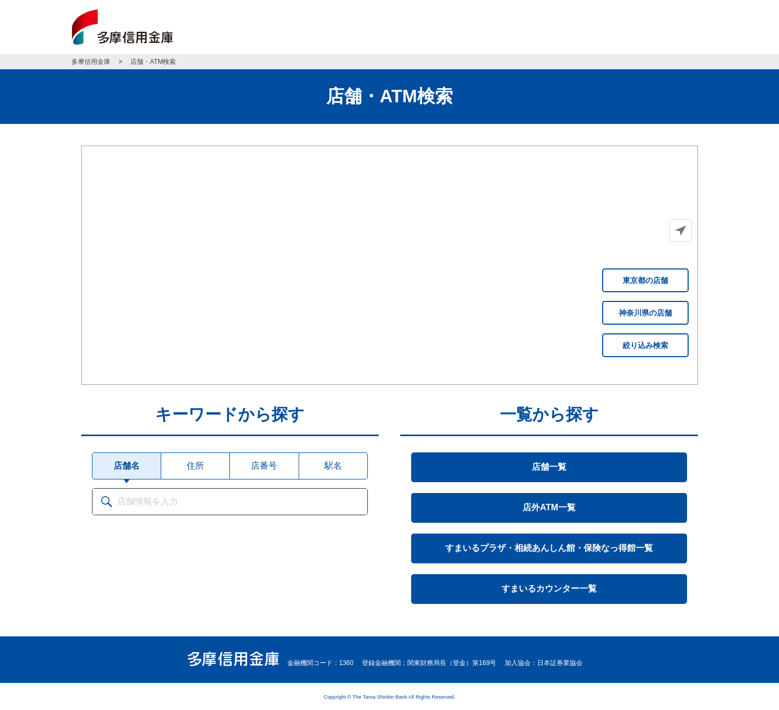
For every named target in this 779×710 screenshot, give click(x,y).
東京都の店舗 (645, 280)
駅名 (333, 465)
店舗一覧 (549, 466)
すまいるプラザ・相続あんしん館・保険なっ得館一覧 (549, 548)
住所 (195, 465)
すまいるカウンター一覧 (549, 588)
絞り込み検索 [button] (645, 345)
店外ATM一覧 (549, 507)
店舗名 (127, 465)
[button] (680, 230)
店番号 (264, 465)
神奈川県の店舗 (645, 312)
